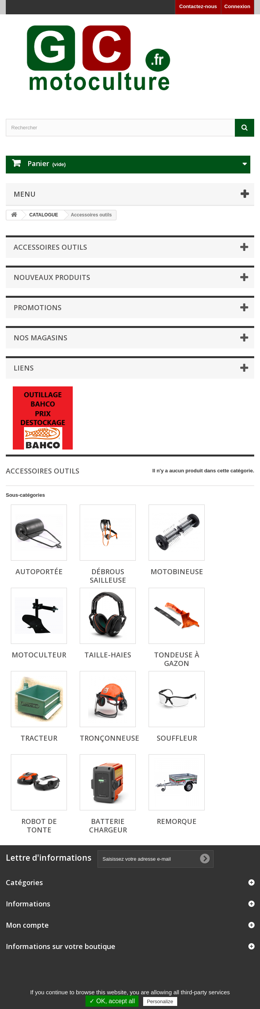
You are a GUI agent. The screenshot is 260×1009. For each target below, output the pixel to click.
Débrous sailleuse (108, 576)
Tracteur (39, 738)
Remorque (177, 821)
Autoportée (39, 571)
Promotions (38, 307)
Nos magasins (40, 337)
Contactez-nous (198, 6)
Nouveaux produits (52, 277)
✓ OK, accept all (112, 1001)
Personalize (160, 1001)
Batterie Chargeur (108, 825)
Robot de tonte (39, 825)
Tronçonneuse (109, 738)
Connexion (237, 6)
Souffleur (177, 738)
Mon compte (27, 925)
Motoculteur (39, 654)
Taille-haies (107, 654)
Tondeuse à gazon (176, 659)
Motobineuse (177, 571)
